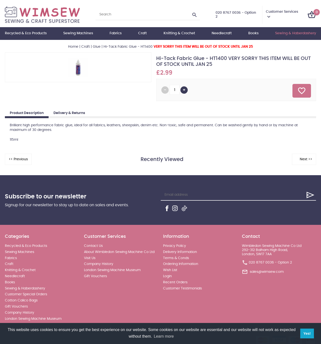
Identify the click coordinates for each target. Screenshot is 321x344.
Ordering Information (180, 264)
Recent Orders (175, 282)
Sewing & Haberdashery (295, 33)
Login (167, 276)
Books (253, 33)
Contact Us (93, 246)
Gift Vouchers (16, 306)
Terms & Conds (176, 258)
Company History (19, 312)
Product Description (27, 113)
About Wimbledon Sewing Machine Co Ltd (119, 252)
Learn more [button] (164, 336)
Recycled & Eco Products (26, 33)
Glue (97, 46)
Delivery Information (180, 252)
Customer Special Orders (26, 294)
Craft (142, 33)
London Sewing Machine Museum (33, 319)
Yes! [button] (307, 333)
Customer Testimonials (182, 288)
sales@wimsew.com (267, 272)
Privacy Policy (174, 246)
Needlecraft (222, 33)
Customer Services (282, 11)
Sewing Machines (78, 33)
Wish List (170, 270)
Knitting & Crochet (179, 33)
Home (73, 46)
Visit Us (89, 258)
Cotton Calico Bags (21, 300)
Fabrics (116, 33)
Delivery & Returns (69, 113)
